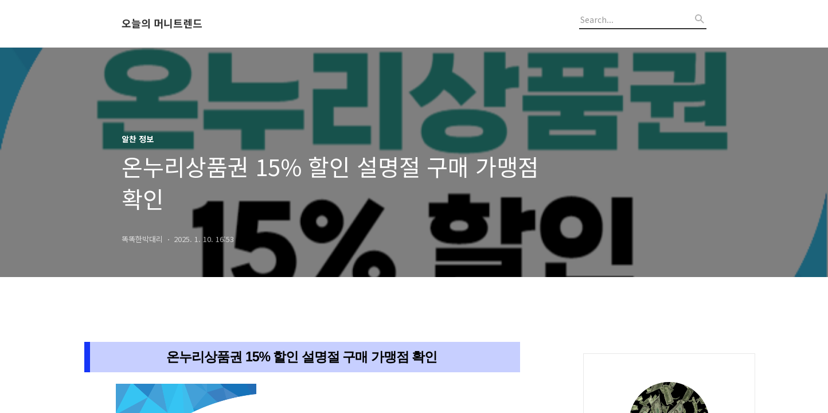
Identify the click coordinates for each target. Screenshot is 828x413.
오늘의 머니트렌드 (162, 23)
